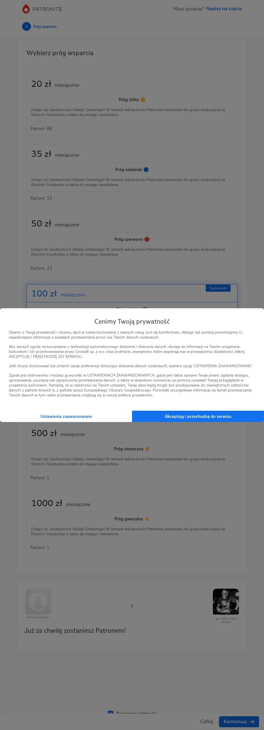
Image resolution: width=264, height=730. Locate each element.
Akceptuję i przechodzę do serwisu (198, 416)
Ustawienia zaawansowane (66, 416)
